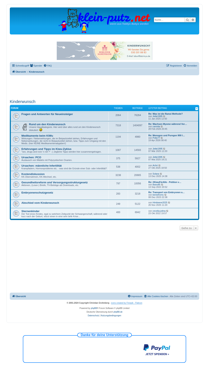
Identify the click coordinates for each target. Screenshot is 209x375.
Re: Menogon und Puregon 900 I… (166, 135)
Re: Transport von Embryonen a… (166, 192)
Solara (156, 174)
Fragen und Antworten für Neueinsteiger (47, 114)
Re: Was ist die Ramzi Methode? (165, 114)
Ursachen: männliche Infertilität (41, 165)
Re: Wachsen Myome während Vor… (167, 124)
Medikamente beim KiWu (37, 135)
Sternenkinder (30, 211)
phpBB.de (117, 312)
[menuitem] (36, 65)
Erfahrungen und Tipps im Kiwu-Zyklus (46, 148)
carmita (156, 126)
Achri (155, 165)
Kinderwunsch (23, 101)
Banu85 (156, 184)
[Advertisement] (104, 86)
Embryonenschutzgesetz (37, 192)
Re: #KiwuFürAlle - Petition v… (164, 182)
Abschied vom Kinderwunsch (40, 202)
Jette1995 (157, 116)
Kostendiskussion (33, 174)
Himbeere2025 (160, 202)
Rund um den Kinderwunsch (47, 124)
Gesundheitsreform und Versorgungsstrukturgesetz (54, 182)
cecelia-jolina (159, 211)
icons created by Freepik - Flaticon (126, 303)
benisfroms (158, 195)
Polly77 (156, 138)
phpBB (94, 308)
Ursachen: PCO (31, 157)
